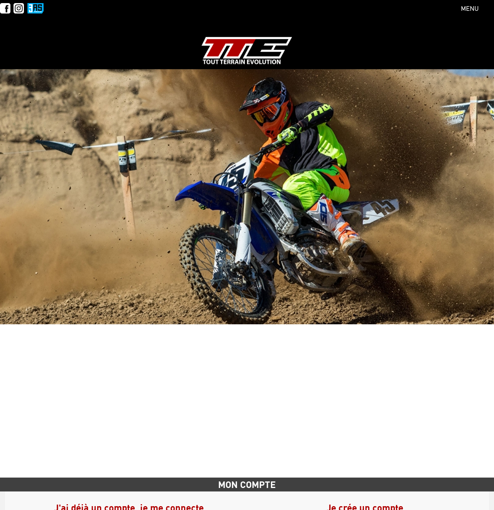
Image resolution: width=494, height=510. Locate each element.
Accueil (63, 305)
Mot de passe (79, 368)
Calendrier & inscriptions (213, 43)
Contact (415, 43)
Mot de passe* (269, 480)
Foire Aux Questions (357, 43)
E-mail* (260, 387)
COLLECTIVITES (291, 43)
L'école (18, 43)
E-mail (71, 347)
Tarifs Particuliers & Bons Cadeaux (100, 43)
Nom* (258, 344)
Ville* (257, 458)
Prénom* (262, 365)
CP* (255, 436)
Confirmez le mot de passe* (287, 502)
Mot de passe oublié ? (202, 389)
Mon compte (460, 43)
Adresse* (262, 409)
